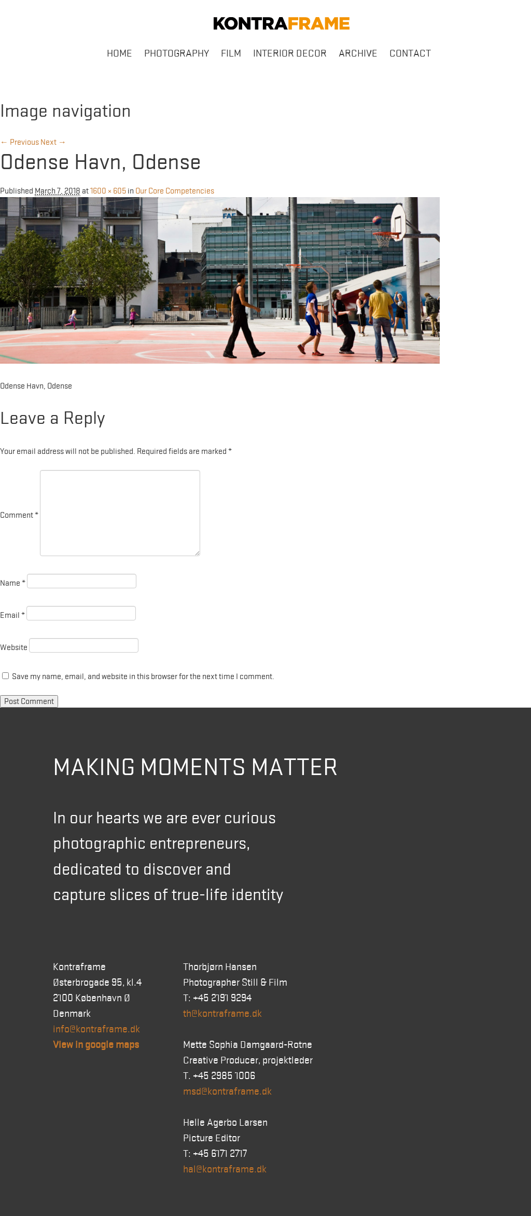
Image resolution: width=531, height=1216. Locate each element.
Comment (19, 515)
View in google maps (96, 1045)
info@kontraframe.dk (96, 1029)
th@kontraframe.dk (222, 1013)
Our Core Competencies (174, 191)
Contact (410, 53)
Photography (176, 53)
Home (119, 53)
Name (12, 583)
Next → (53, 142)
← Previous (19, 142)
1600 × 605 (108, 191)
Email (12, 615)
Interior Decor (290, 53)
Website (13, 647)
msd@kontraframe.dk (227, 1091)
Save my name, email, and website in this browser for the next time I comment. (143, 676)
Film (231, 53)
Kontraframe (282, 23)
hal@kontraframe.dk (225, 1169)
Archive (358, 53)
